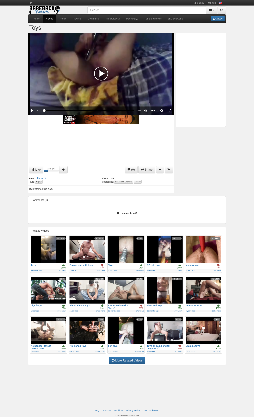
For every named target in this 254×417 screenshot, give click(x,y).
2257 (144, 410)
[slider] (88, 110)
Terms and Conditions (112, 410)
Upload (218, 18)
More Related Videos (127, 360)
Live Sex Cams (175, 18)
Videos (49, 18)
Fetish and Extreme (123, 182)
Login (212, 2)
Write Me (153, 410)
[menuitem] (154, 110)
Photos (63, 18)
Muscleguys (132, 18)
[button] (222, 3)
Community (93, 18)
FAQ (97, 410)
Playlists (77, 18)
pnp (38, 182)
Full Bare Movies (153, 18)
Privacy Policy (133, 410)
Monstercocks (113, 18)
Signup (199, 2)
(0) (131, 169)
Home (37, 18)
